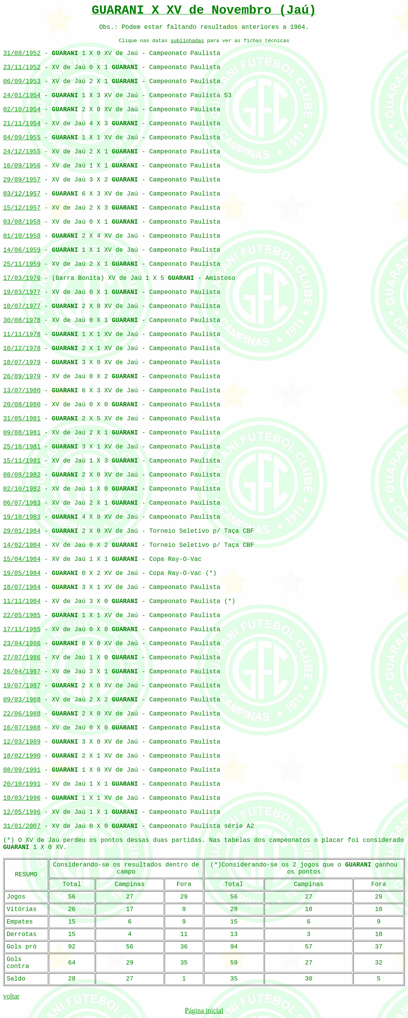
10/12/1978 (22, 348)
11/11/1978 (22, 334)
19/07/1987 (22, 685)
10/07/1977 (22, 306)
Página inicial (204, 1010)
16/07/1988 (22, 727)
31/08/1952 (22, 53)
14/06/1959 (22, 250)
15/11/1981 (22, 461)
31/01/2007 (22, 826)
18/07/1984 (22, 587)
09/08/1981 (22, 432)
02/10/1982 (22, 489)
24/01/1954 (22, 95)
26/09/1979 (22, 376)
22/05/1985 (22, 615)
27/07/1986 (22, 657)
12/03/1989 (22, 742)
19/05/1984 (22, 573)
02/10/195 (20, 109)
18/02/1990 (22, 756)
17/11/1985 (22, 629)
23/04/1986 (22, 643)
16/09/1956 (22, 165)
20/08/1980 (22, 404)
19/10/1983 (22, 517)
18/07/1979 (22, 362)
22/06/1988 (22, 713)
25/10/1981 (22, 446)
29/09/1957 (22, 179)
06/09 (12, 81)
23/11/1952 (22, 67)
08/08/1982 (22, 475)
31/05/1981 (22, 418)
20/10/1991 (22, 784)
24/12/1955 (22, 151)
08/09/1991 (22, 770)
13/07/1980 (22, 390)
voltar (11, 996)
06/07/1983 (22, 503)
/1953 (31, 81)
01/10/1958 (22, 236)
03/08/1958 (22, 222)
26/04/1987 (22, 671)
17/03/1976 (22, 278)
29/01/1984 (22, 531)
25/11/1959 (22, 264)
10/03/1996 (22, 798)
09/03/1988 (22, 699)
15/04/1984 (22, 559)
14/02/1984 (22, 545)
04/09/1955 (22, 137)
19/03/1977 (22, 292)
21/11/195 (20, 123)
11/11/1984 (22, 601)
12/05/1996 (22, 812)
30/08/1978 (22, 320)
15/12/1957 (22, 208)
